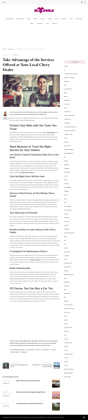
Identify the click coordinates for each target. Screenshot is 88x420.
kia (65, 244)
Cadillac (67, 104)
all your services (35, 260)
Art (65, 85)
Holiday (66, 221)
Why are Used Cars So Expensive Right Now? (31, 392)
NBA (65, 289)
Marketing (67, 267)
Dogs (66, 138)
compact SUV (68, 134)
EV (65, 157)
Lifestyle (63, 18)
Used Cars (67, 377)
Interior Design (69, 233)
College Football (70, 130)
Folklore (67, 172)
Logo (65, 259)
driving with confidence (27, 172)
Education (67, 146)
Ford (65, 180)
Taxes (66, 339)
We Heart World (16, 417)
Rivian (66, 320)
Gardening (67, 187)
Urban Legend (68, 373)
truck (66, 365)
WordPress (61, 417)
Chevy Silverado (69, 115)
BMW (65, 92)
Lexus (66, 248)
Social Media (79, 18)
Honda (66, 225)
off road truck (69, 308)
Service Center (15, 352)
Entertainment (10, 18)
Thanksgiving (68, 354)
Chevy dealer (51, 132)
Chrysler (67, 123)
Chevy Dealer (30, 349)
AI (64, 70)
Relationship (46, 349)
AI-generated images (70, 74)
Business (67, 100)
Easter (66, 142)
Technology (40, 23)
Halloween (67, 210)
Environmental (20, 18)
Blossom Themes (47, 417)
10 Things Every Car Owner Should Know (29, 403)
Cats (65, 108)
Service (54, 349)
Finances (42, 18)
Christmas (67, 119)
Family (28, 18)
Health (56, 18)
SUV (65, 335)
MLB (65, 278)
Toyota (66, 358)
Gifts (66, 195)
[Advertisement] (44, 37)
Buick (66, 96)
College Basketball (70, 127)
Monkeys (66, 282)
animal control (69, 77)
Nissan (66, 301)
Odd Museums (68, 305)
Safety (71, 18)
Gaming (50, 18)
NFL (65, 297)
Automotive (15, 55)
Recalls (38, 349)
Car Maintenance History (18, 349)
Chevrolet (67, 111)
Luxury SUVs (68, 263)
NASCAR (66, 286)
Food (66, 176)
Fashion (35, 18)
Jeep (65, 236)
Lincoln (66, 255)
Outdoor (67, 312)
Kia (65, 240)
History (66, 217)
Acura (66, 66)
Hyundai (66, 229)
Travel (47, 23)
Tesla (66, 350)
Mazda (66, 271)
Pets (65, 316)
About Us (54, 23)
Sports (32, 23)
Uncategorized (69, 369)
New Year (67, 293)
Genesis (66, 191)
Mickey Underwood (5, 115)
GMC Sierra (67, 206)
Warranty (24, 352)
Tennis (66, 346)
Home (4, 2)
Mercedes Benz (68, 274)
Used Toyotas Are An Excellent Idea (28, 381)
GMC (65, 199)
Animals (66, 81)
